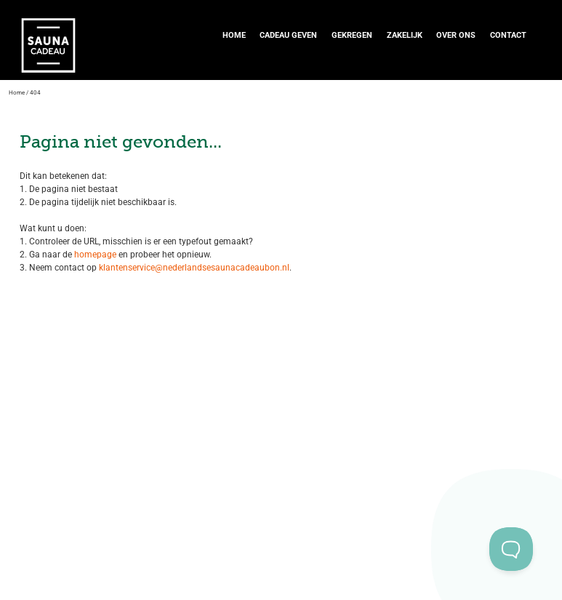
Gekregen (352, 35)
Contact (508, 35)
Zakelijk (404, 35)
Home (234, 35)
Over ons (455, 35)
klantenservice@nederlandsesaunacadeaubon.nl (194, 268)
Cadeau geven (288, 35)
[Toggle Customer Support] (511, 549)
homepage (94, 254)
